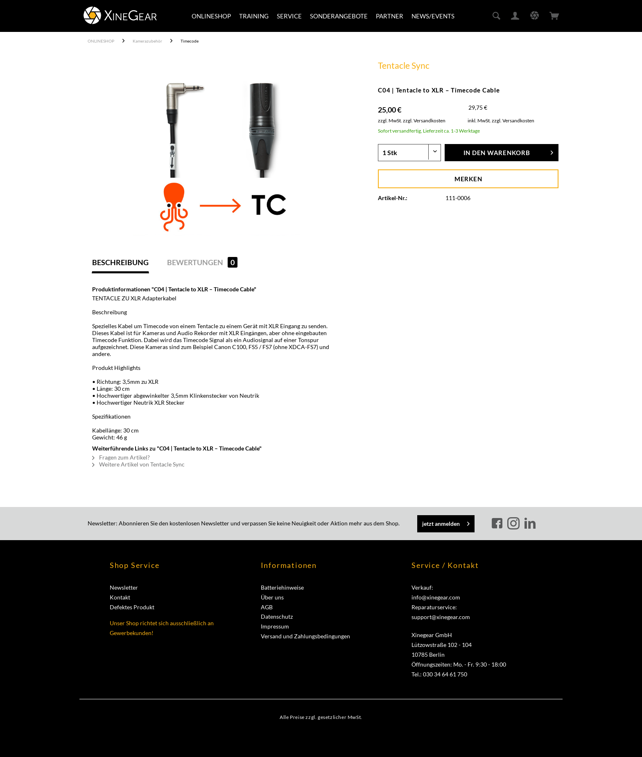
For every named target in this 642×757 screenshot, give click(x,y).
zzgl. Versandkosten (424, 120)
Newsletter (124, 587)
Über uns (272, 597)
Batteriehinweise (282, 587)
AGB (267, 607)
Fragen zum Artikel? (121, 457)
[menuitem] (211, 16)
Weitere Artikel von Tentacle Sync (138, 464)
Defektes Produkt (132, 607)
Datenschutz (277, 616)
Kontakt (120, 597)
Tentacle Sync (404, 65)
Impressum (275, 626)
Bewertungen (202, 262)
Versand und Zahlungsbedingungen (305, 636)
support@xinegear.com (440, 616)
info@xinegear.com (435, 597)
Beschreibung (120, 262)
